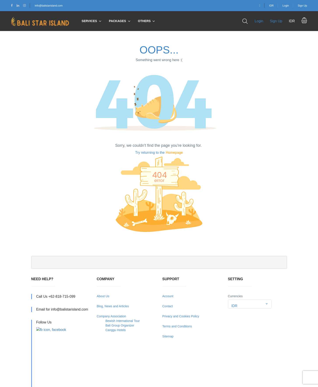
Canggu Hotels (116, 330)
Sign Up (302, 5)
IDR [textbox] (234, 306)
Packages (117, 21)
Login (286, 5)
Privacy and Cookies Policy (180, 316)
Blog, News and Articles (113, 306)
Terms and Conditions (177, 326)
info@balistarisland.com (49, 5)
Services (89, 21)
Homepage (174, 152)
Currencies (235, 296)
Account (168, 296)
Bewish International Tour (123, 321)
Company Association (111, 316)
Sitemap (168, 336)
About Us (103, 296)
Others (144, 21)
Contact (167, 306)
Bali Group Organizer (120, 325)
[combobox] (250, 304)
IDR (271, 5)
